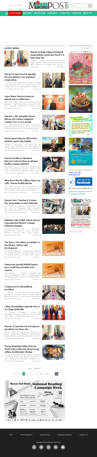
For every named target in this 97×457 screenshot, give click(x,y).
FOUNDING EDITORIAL (64, 435)
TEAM (11, 435)
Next (41, 374)
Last (47, 374)
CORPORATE (52, 13)
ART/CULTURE (39, 13)
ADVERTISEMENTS (26, 435)
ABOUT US (87, 13)
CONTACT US (83, 435)
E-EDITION (77, 13)
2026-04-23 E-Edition (76, 232)
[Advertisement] (48, 30)
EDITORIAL (27, 13)
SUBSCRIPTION (45, 435)
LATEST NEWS (15, 13)
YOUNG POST (65, 13)
